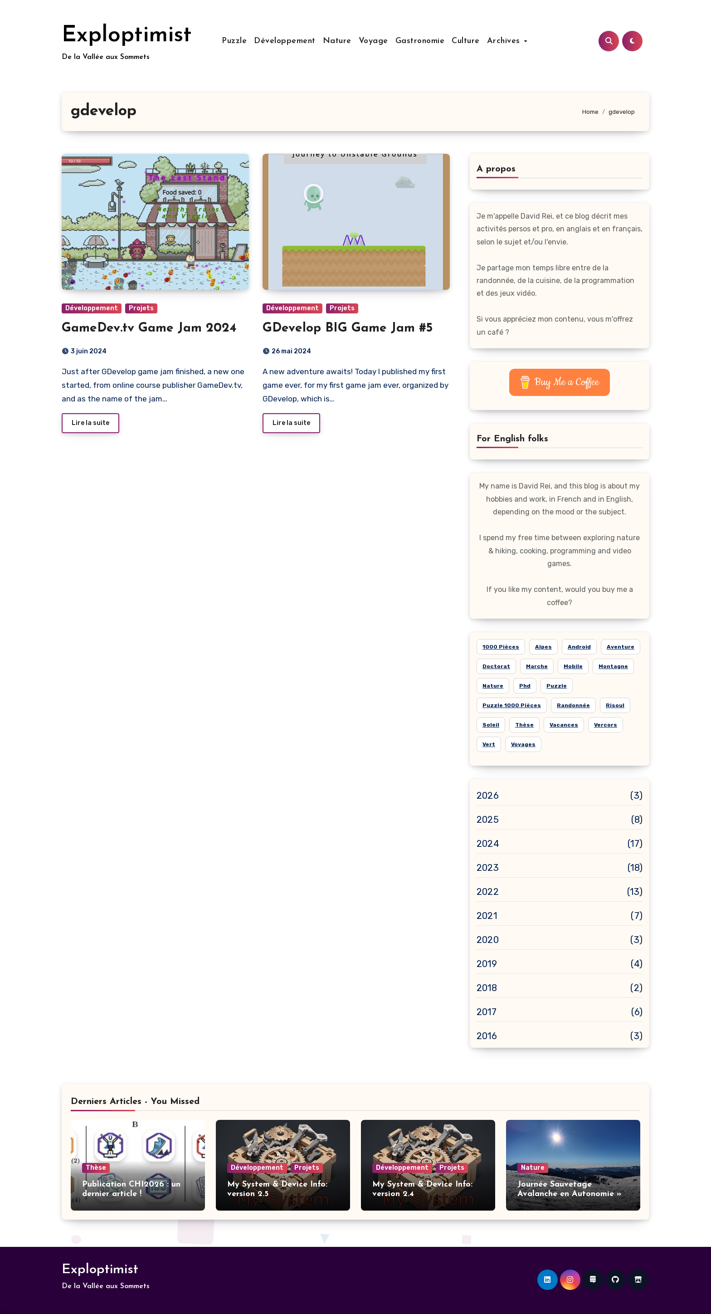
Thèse (96, 1168)
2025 (488, 820)
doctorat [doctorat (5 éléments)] (496, 666)
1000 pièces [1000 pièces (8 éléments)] (500, 647)
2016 (487, 1036)
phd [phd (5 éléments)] (525, 686)
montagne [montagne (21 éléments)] (613, 666)
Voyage (373, 41)
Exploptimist (127, 35)
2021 (487, 916)
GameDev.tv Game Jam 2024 (149, 328)
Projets (141, 308)
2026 (488, 796)
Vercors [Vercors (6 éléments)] (605, 725)
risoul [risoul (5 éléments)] (615, 705)
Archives (505, 41)
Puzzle (234, 41)
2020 (488, 940)
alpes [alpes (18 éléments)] (543, 647)
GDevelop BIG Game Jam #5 (348, 328)
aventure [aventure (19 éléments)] (620, 647)
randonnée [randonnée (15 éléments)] (573, 705)
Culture (466, 41)
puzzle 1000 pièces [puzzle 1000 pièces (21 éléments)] (511, 705)
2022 (488, 892)
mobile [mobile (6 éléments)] (573, 666)
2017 (487, 1012)
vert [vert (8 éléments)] (488, 744)
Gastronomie (420, 41)
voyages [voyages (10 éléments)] (523, 744)
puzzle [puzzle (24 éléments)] (556, 686)
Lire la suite (90, 423)
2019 (487, 964)
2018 (487, 988)
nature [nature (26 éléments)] (492, 686)
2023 (488, 868)
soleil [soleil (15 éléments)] (490, 725)
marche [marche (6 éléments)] (537, 666)
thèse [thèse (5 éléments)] (524, 725)
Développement (285, 41)
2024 (488, 844)
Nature (337, 41)
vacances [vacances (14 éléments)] (564, 725)
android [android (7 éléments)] (579, 647)
